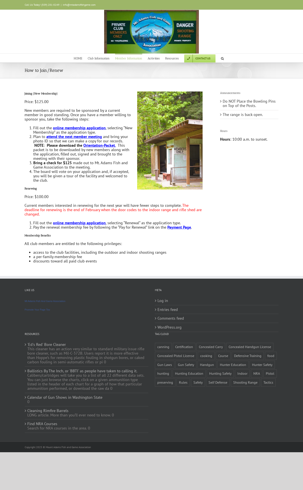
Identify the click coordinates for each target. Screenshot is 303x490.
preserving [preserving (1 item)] (165, 382)
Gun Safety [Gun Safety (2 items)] (186, 364)
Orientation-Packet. (99, 145)
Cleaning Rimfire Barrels (47, 411)
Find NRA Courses (42, 424)
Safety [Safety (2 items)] (198, 382)
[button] (222, 58)
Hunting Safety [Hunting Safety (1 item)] (220, 373)
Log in (163, 300)
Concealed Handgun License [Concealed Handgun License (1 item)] (250, 347)
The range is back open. (243, 114)
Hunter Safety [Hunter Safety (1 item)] (262, 364)
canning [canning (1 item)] (163, 347)
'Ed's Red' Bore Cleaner (46, 344)
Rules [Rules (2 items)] (183, 382)
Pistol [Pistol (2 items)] (270, 373)
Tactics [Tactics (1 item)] (268, 382)
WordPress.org (170, 327)
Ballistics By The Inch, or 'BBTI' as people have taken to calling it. (82, 371)
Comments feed (171, 318)
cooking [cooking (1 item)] (206, 356)
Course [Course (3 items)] (223, 356)
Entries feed (168, 309)
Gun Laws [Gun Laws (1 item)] (164, 364)
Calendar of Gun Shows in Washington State (64, 397)
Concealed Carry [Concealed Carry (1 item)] (211, 347)
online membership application (79, 127)
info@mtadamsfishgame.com (79, 4)
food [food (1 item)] (270, 356)
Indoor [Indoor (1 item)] (242, 373)
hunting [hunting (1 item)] (163, 373)
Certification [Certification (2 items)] (184, 347)
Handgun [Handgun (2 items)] (207, 364)
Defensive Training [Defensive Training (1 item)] (247, 356)
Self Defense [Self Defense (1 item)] (217, 382)
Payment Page (179, 227)
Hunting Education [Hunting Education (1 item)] (189, 373)
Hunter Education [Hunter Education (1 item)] (233, 364)
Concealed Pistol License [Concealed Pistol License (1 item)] (175, 356)
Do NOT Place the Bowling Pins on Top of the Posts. (249, 103)
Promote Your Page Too (37, 309)
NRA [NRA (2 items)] (256, 373)
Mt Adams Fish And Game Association (45, 301)
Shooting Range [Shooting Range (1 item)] (245, 382)
